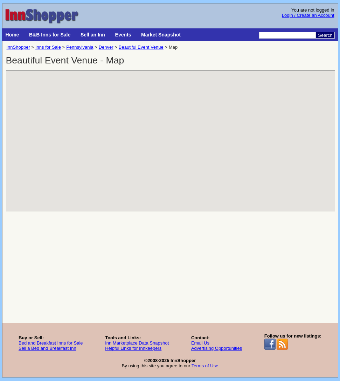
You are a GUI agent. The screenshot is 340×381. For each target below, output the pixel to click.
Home (12, 35)
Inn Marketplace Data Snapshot (137, 343)
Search (325, 35)
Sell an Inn (93, 35)
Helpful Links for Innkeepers (133, 348)
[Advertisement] (170, 270)
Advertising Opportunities (216, 348)
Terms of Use (205, 365)
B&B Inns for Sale (49, 35)
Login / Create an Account (308, 15)
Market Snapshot (161, 35)
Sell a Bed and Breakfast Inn (47, 348)
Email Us (200, 343)
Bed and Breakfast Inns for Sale (51, 343)
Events (123, 35)
